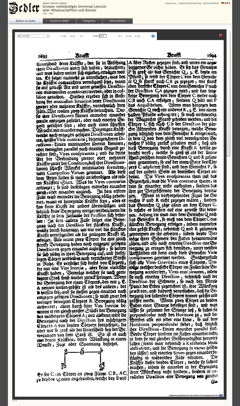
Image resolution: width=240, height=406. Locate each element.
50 (63, 36)
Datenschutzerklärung (190, 3)
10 (72, 36)
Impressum (171, 3)
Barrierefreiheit (211, 3)
